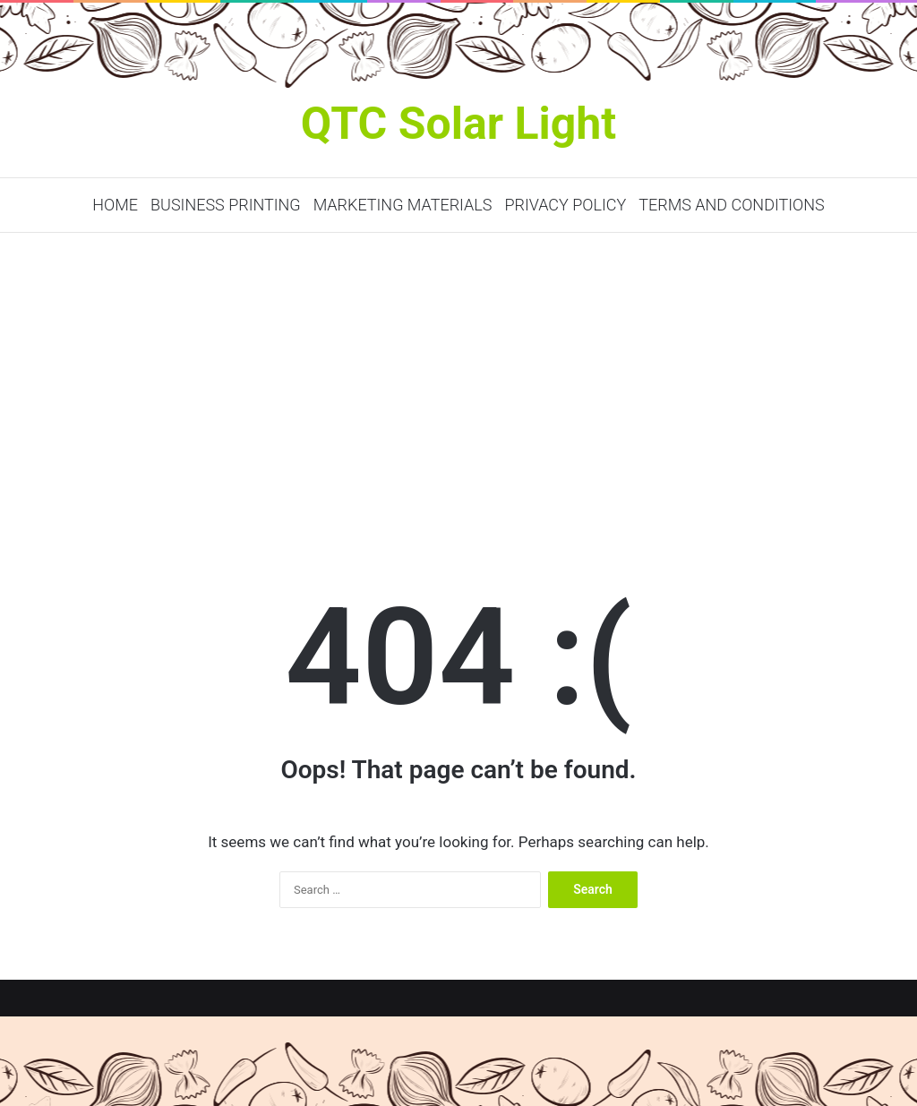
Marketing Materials (403, 204)
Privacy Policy (565, 204)
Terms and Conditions (731, 204)
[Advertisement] (458, 385)
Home (115, 204)
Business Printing (225, 204)
